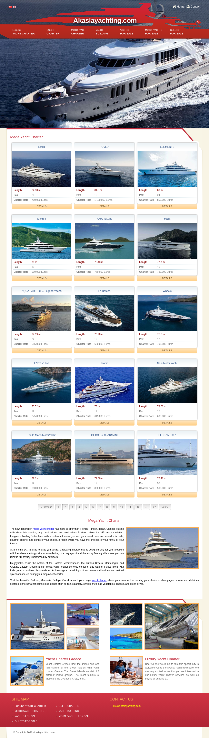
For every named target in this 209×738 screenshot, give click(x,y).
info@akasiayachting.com (127, 706)
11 (129, 507)
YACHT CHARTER (23, 32)
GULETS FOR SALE (26, 721)
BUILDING (102, 32)
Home (180, 6)
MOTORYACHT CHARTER (29, 711)
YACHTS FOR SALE (26, 716)
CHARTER (53, 32)
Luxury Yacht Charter (162, 659)
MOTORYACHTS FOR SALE (74, 716)
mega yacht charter (43, 528)
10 (121, 507)
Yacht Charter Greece (63, 659)
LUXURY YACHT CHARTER (30, 706)
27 (154, 507)
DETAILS (42, 206)
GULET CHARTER (69, 706)
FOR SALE (126, 32)
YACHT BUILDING (69, 711)
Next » (165, 507)
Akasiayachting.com (105, 20)
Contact (195, 6)
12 (138, 507)
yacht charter (99, 580)
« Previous (46, 507)
